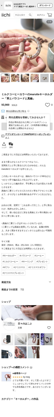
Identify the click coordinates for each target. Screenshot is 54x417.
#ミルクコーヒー (10, 261)
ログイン (41, 15)
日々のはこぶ (25, 323)
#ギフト (6, 267)
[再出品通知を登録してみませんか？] (28, 110)
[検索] (30, 15)
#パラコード (25, 255)
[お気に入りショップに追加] (49, 328)
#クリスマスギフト (37, 267)
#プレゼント (42, 261)
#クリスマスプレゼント (13, 273)
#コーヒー (39, 255)
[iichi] (6, 16)
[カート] (50, 15)
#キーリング (27, 261)
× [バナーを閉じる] (1, 5)
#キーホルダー (9, 255)
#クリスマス (19, 267)
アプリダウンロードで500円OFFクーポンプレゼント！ (28, 136)
